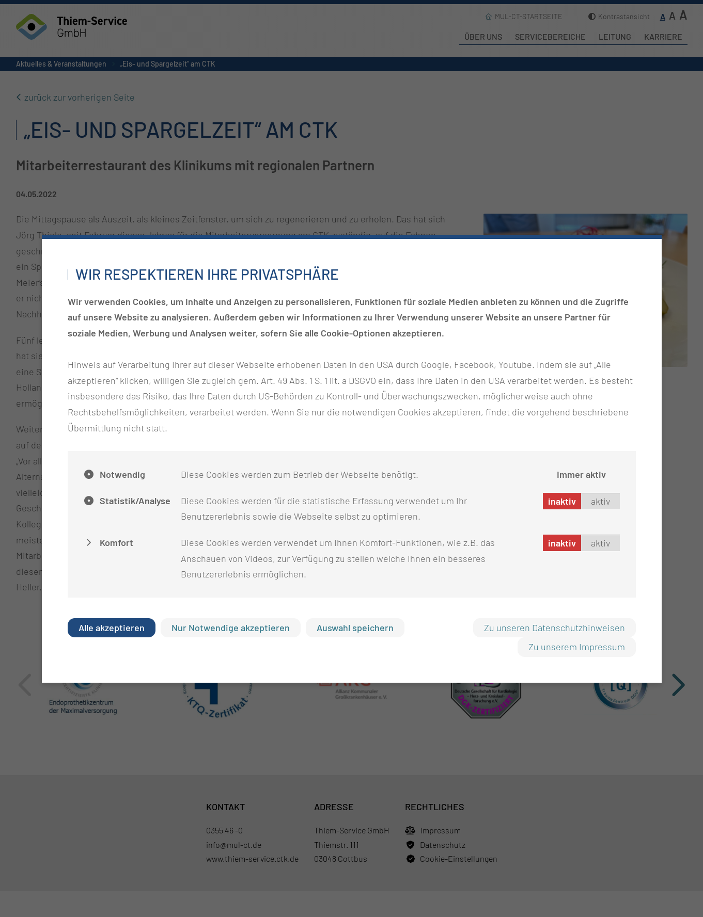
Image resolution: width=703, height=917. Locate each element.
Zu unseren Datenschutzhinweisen (554, 627)
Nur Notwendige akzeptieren (230, 627)
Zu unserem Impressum (576, 646)
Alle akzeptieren (112, 627)
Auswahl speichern (355, 627)
